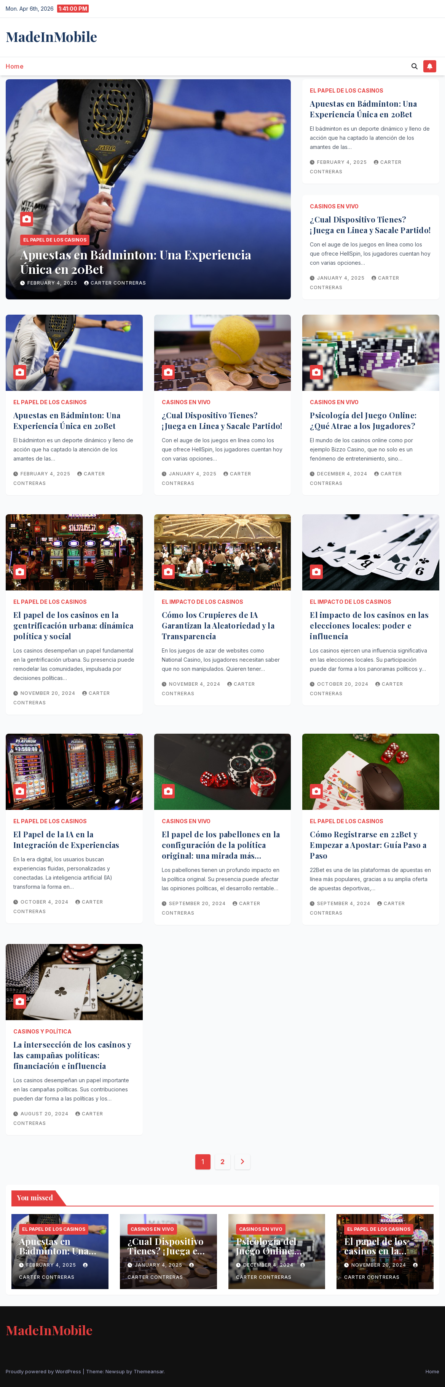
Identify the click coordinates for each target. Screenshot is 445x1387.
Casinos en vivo (334, 206)
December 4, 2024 (343, 474)
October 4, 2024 (45, 902)
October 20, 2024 (343, 684)
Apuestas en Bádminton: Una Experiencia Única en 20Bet (135, 261)
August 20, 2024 (45, 1114)
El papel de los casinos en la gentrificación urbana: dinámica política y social (73, 625)
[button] (415, 66)
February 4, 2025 (53, 283)
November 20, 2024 (49, 693)
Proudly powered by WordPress (44, 1371)
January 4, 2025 (341, 278)
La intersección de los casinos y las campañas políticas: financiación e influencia (72, 1055)
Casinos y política (42, 1031)
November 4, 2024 (195, 684)
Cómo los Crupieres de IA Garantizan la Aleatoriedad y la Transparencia (218, 625)
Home (15, 66)
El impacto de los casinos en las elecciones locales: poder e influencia (369, 625)
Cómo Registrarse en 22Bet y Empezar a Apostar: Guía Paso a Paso (368, 845)
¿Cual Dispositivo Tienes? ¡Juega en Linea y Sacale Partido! (370, 224)
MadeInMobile (51, 36)
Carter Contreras (115, 283)
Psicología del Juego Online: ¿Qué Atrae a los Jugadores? (363, 420)
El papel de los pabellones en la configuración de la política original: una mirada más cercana (221, 850)
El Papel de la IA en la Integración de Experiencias (66, 839)
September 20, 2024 (198, 903)
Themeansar (149, 1371)
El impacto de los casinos (202, 601)
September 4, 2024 (344, 903)
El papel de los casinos (54, 240)
